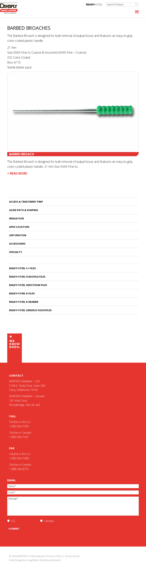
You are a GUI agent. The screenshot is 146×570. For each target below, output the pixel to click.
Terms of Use (72, 556)
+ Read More (17, 173)
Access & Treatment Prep (26, 201)
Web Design (16, 560)
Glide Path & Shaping (23, 210)
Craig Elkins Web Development (43, 560)
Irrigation (16, 218)
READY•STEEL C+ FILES (22, 268)
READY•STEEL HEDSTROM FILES (28, 285)
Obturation (17, 235)
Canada (49, 521)
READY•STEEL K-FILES (22, 293)
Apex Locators (19, 227)
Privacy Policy (54, 556)
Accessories (17, 243)
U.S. (13, 521)
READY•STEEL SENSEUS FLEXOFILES (30, 310)
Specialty (15, 252)
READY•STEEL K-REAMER (23, 302)
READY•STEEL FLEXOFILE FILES (27, 276)
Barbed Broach (21, 154)
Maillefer (10, 8)
